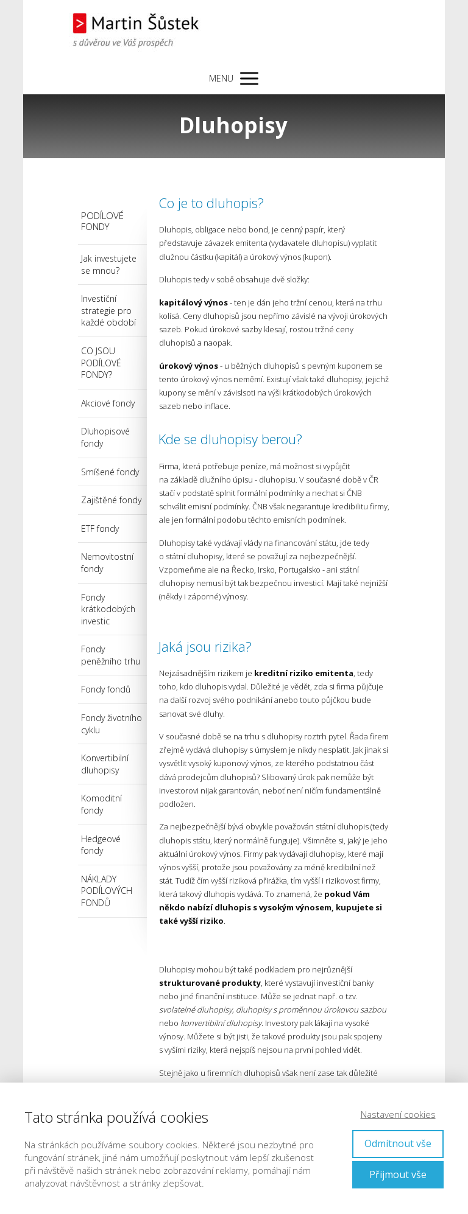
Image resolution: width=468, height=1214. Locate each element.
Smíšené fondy (110, 472)
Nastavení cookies (398, 1114)
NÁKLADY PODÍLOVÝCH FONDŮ (106, 891)
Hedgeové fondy (101, 845)
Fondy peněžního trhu (110, 655)
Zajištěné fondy (111, 500)
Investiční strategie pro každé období (108, 310)
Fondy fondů (105, 689)
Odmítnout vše (397, 1143)
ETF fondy (100, 528)
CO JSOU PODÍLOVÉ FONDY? (101, 362)
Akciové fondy (108, 403)
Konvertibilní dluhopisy (105, 764)
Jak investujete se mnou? (108, 264)
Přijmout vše (398, 1174)
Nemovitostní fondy (107, 562)
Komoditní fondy (101, 804)
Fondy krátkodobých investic (108, 609)
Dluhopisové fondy (105, 437)
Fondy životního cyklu (111, 724)
